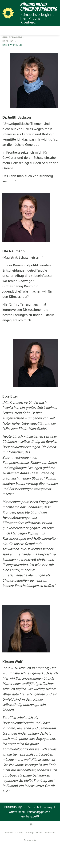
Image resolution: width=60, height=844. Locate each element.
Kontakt (9, 832)
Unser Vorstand (12, 45)
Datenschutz (30, 840)
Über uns (8, 41)
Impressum (49, 832)
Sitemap (30, 832)
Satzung (19, 832)
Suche (39, 832)
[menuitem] (9, 832)
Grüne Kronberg (12, 37)
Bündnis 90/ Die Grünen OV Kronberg (38, 7)
